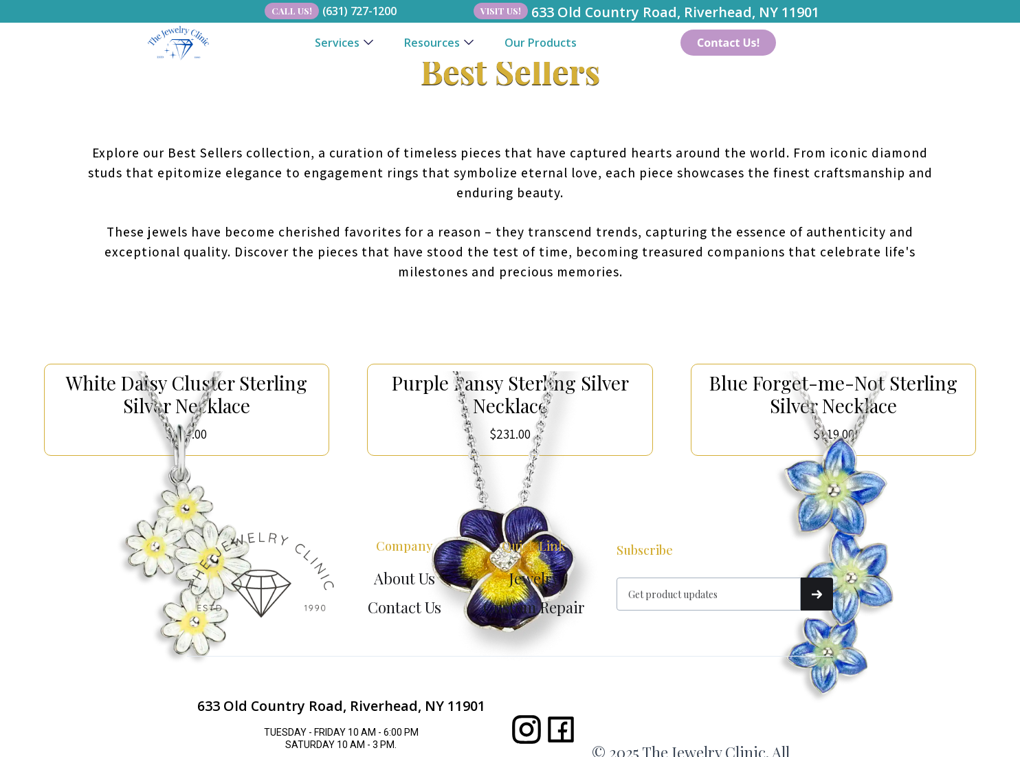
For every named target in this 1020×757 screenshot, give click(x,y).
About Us (404, 578)
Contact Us (404, 607)
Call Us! (291, 11)
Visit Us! (500, 11)
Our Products (541, 43)
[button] (344, 43)
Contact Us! (728, 42)
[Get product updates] (709, 594)
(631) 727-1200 (359, 11)
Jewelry (534, 578)
